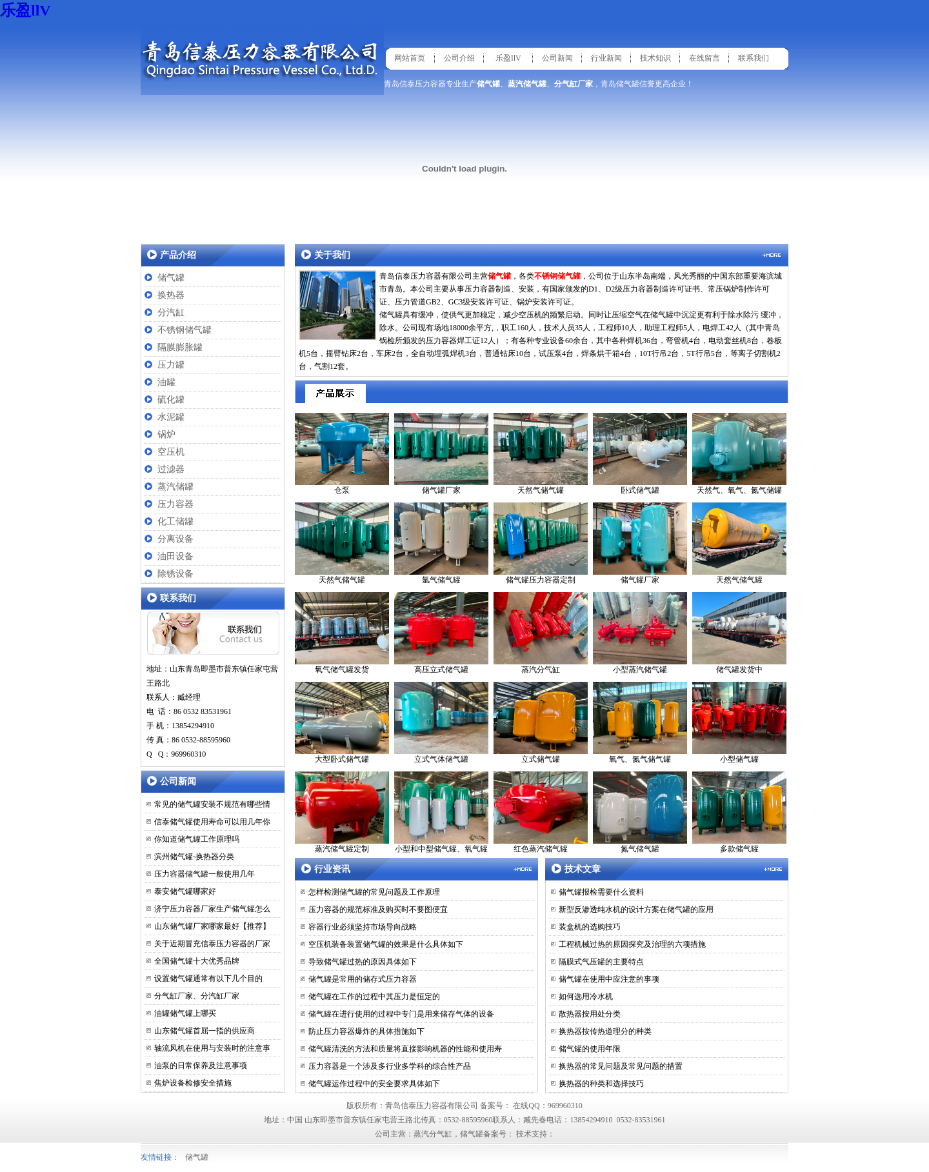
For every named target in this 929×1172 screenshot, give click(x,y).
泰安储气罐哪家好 (185, 891)
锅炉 (166, 434)
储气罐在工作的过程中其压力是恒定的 (374, 996)
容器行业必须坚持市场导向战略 (362, 926)
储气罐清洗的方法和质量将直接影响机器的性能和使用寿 (405, 1048)
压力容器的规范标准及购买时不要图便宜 (378, 909)
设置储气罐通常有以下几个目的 (208, 978)
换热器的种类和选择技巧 (601, 1083)
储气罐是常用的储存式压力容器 (362, 979)
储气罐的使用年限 (590, 1048)
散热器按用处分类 (590, 1013)
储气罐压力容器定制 (541, 543)
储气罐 (171, 278)
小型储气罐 (739, 723)
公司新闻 (557, 58)
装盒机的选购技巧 (590, 926)
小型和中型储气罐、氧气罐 (441, 812)
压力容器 (175, 504)
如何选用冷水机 (586, 996)
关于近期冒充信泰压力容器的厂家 (212, 943)
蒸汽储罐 (175, 487)
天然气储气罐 (541, 454)
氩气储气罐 (441, 543)
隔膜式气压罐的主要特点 (601, 961)
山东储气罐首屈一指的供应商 (204, 1030)
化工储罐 (175, 521)
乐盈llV (25, 10)
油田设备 (175, 556)
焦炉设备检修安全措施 (193, 1083)
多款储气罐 (739, 812)
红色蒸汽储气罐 (541, 812)
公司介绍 (459, 58)
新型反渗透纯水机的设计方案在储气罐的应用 (636, 909)
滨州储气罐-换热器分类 (194, 856)
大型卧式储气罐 (342, 723)
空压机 (171, 452)
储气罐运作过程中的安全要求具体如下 (374, 1083)
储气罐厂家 (441, 454)
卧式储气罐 (640, 454)
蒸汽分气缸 (541, 633)
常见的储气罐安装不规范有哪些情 (212, 804)
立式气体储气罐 (441, 723)
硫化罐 (171, 399)
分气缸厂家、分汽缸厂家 (196, 995)
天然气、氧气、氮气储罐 (739, 454)
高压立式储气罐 (441, 633)
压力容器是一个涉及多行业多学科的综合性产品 (389, 1066)
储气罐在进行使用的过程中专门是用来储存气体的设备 (401, 1013)
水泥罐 (171, 417)
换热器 (171, 295)
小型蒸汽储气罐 (640, 633)
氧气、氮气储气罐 (640, 723)
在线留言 (704, 58)
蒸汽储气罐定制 (342, 812)
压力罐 (171, 365)
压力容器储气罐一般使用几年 (204, 874)
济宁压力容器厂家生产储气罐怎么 (212, 908)
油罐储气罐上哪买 (185, 1013)
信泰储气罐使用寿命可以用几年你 (212, 821)
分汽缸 (171, 312)
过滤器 (171, 469)
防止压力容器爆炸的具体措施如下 (366, 1031)
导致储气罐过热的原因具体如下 (362, 961)
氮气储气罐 (640, 812)
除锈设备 (175, 574)
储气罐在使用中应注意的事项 (609, 979)
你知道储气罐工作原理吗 (196, 839)
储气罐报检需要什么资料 (601, 892)
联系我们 (753, 58)
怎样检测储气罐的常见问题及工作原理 (374, 892)
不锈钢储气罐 (184, 330)
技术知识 (655, 58)
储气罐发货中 (739, 633)
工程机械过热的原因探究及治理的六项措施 (632, 944)
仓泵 (342, 454)
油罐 (166, 382)
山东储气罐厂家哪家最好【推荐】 (212, 926)
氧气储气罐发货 (342, 633)
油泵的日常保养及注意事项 (200, 1065)
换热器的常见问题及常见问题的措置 (621, 1066)
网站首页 (409, 58)
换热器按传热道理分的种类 (605, 1031)
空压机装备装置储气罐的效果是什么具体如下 (385, 944)
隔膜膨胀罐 (180, 347)
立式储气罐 (541, 723)
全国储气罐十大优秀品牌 (196, 961)
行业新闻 (606, 58)
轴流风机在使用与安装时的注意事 (212, 1048)
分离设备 (175, 539)
